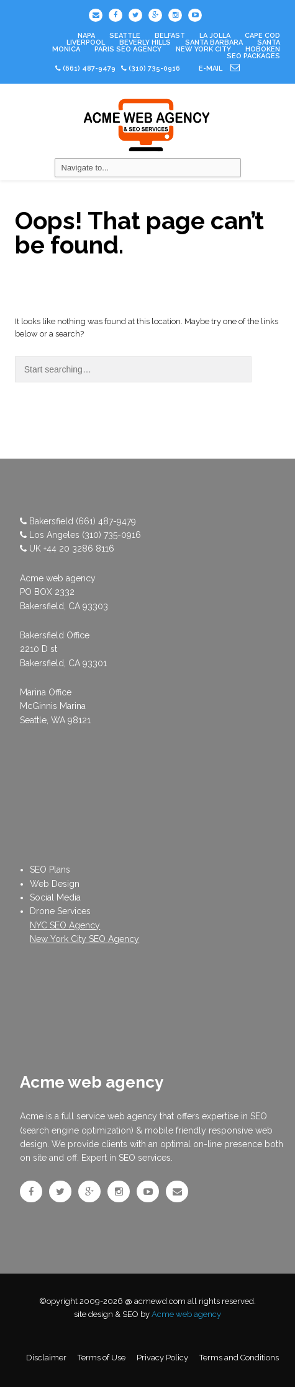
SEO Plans (50, 869)
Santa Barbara (214, 42)
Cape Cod (262, 36)
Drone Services (60, 911)
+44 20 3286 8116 (78, 548)
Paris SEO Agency (127, 49)
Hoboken (262, 49)
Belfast (170, 36)
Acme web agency (186, 1314)
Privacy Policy (162, 1357)
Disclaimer (46, 1357)
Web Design (54, 884)
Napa (86, 36)
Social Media (55, 897)
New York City (203, 49)
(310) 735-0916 (111, 535)
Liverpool (85, 42)
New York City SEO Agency (84, 939)
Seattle (124, 36)
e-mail (219, 68)
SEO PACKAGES (253, 56)
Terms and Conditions (239, 1357)
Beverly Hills (145, 42)
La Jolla (214, 36)
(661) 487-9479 (89, 68)
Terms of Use (101, 1357)
